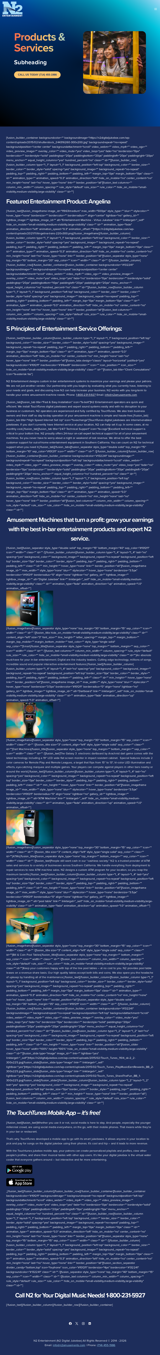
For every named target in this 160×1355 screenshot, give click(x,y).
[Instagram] (83, 1323)
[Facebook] (70, 1323)
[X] (77, 1323)
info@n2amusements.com (121, 395)
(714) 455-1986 (106, 1345)
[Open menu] (155, 9)
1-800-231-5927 (86, 395)
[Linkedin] (89, 1323)
